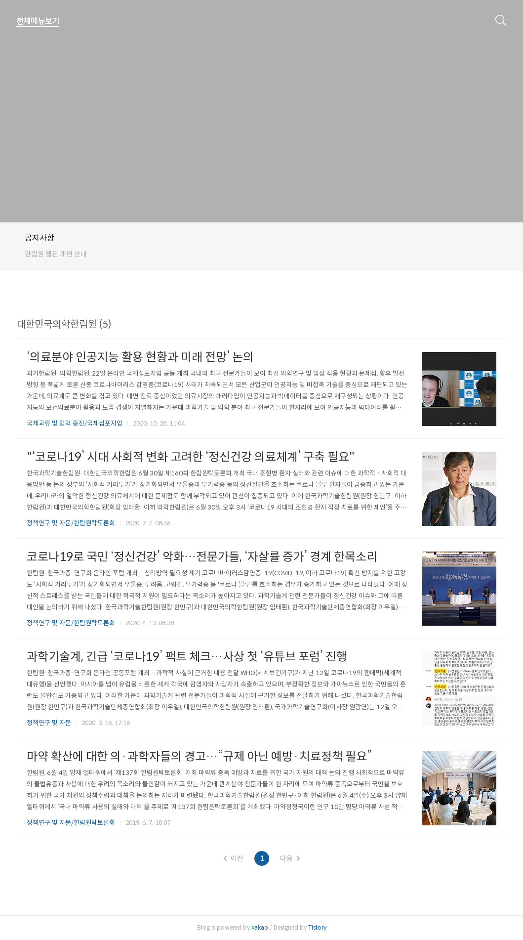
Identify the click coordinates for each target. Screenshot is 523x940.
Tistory (317, 927)
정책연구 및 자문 (49, 723)
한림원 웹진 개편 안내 (56, 254)
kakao (259, 927)
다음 (290, 858)
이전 (233, 858)
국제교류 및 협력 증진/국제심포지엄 (74, 423)
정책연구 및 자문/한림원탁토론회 (71, 523)
